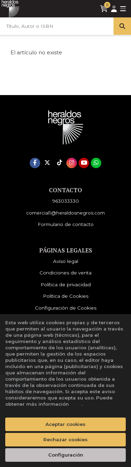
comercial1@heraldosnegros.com (65, 213)
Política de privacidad (66, 284)
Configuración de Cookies (65, 308)
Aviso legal (65, 261)
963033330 (65, 201)
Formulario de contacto (66, 224)
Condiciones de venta (65, 272)
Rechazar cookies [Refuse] (65, 439)
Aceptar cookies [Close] (65, 424)
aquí (75, 404)
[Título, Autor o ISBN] (57, 26)
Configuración (65, 455)
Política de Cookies (65, 296)
